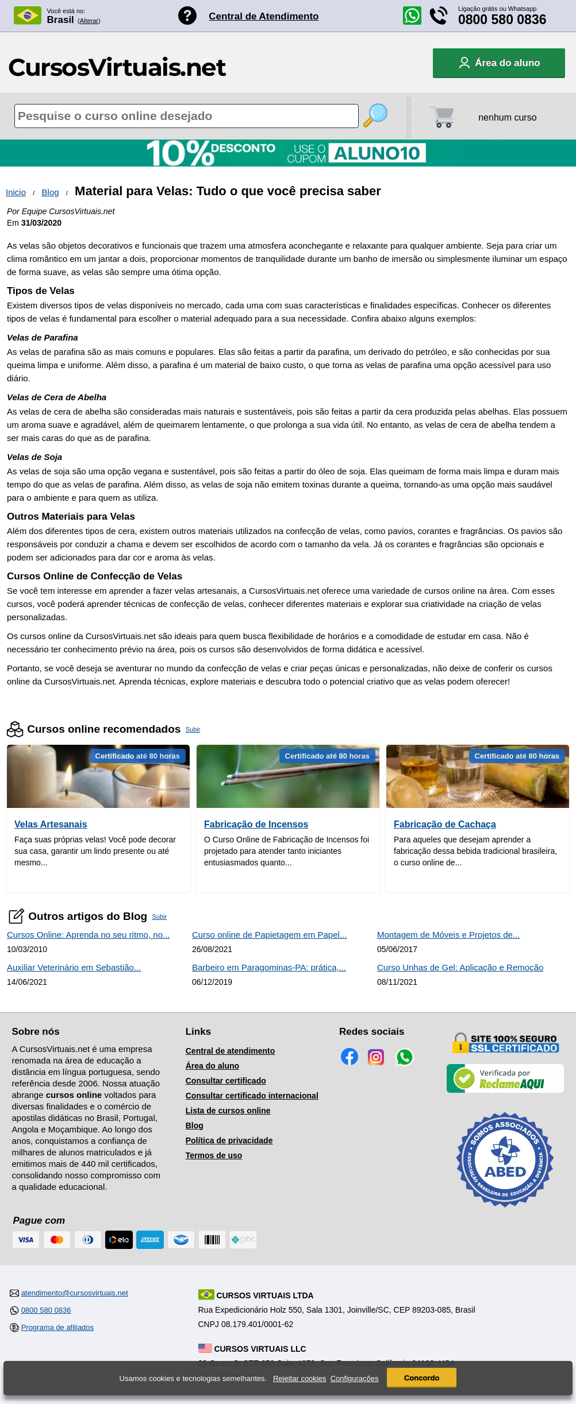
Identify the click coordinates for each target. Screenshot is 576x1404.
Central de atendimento (230, 1050)
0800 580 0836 (502, 19)
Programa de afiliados (57, 1327)
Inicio (16, 192)
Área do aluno (212, 1065)
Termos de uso (214, 1155)
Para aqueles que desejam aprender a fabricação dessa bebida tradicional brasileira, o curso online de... (475, 851)
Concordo (421, 1378)
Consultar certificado (226, 1080)
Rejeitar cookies (300, 1378)
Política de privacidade (229, 1140)
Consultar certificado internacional (252, 1095)
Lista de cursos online (228, 1110)
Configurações (355, 1378)
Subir (193, 729)
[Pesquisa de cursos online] (186, 116)
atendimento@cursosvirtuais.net (74, 1293)
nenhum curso (507, 117)
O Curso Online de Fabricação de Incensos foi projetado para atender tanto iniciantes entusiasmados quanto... (286, 851)
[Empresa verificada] (505, 1090)
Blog (50, 192)
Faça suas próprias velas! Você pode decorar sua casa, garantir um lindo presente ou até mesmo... (95, 851)
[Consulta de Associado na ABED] (505, 1212)
